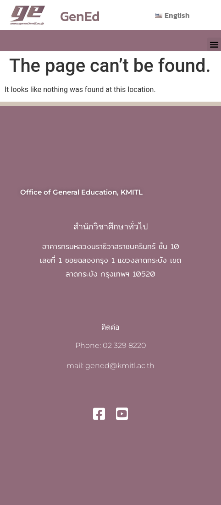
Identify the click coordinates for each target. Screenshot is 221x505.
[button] (214, 44)
